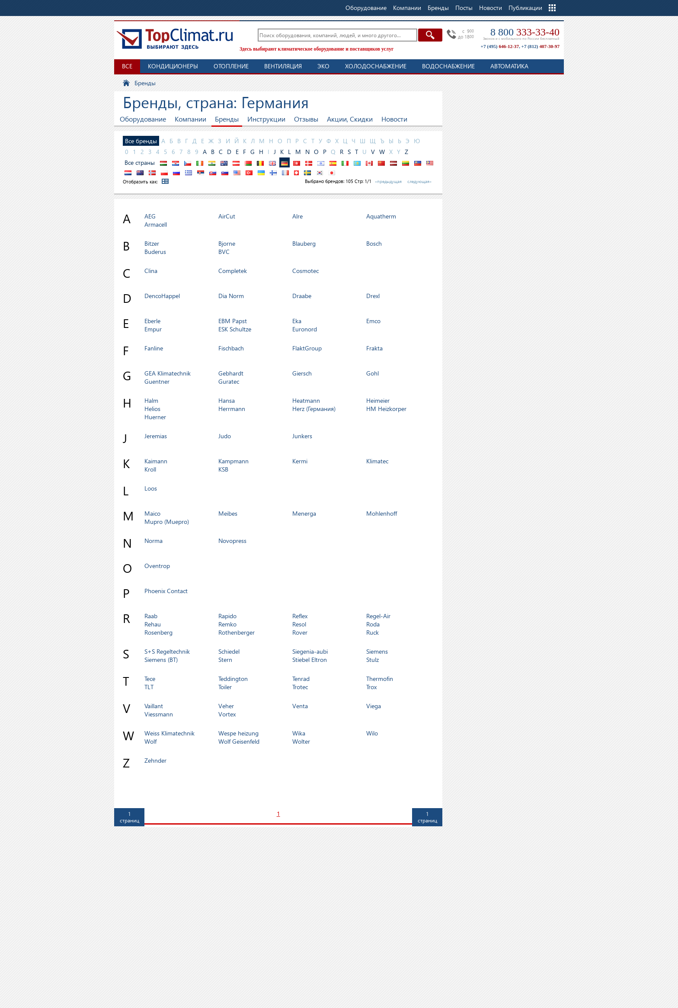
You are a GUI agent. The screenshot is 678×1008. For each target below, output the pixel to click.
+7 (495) (500, 46)
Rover (299, 632)
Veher (226, 706)
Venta (300, 706)
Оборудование (143, 118)
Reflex (299, 616)
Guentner (157, 381)
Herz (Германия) (314, 408)
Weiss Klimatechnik (169, 733)
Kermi (299, 461)
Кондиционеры (173, 66)
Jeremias (155, 436)
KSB (223, 469)
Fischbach (231, 348)
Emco (373, 321)
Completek (232, 270)
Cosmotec (305, 270)
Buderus (155, 251)
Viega (373, 706)
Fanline (153, 348)
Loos (150, 488)
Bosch (374, 243)
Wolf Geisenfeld (238, 741)
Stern (225, 659)
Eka (296, 321)
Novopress (232, 540)
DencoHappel (162, 296)
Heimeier (378, 400)
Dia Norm (231, 296)
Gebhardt (230, 373)
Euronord (304, 329)
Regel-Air (378, 616)
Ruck (372, 632)
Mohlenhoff (381, 513)
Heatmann (306, 400)
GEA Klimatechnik (167, 373)
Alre (297, 216)
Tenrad (301, 678)
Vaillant (153, 706)
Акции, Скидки (350, 118)
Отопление (231, 66)
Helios (152, 408)
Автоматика (509, 66)
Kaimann (155, 461)
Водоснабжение (448, 66)
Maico (152, 513)
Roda (373, 624)
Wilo (372, 733)
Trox (371, 687)
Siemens (377, 651)
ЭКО (323, 66)
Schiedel (229, 651)
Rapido (227, 616)
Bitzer (151, 243)
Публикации (525, 7)
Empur (153, 329)
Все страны (140, 162)
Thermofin (379, 678)
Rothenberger (236, 632)
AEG (150, 216)
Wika (298, 733)
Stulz (372, 659)
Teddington (233, 678)
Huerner (155, 417)
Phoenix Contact (166, 591)
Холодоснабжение (375, 66)
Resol (299, 624)
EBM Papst (232, 321)
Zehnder (155, 760)
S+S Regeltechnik (167, 651)
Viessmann (158, 714)
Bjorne (226, 243)
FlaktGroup (307, 348)
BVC (224, 251)
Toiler (225, 687)
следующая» (419, 181)
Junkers (302, 436)
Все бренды (141, 141)
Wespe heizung (238, 733)
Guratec (228, 381)
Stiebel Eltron (309, 659)
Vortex (227, 714)
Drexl (373, 296)
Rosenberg (158, 632)
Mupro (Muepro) (166, 521)
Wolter (301, 741)
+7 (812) (540, 46)
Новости (490, 7)
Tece (149, 678)
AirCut (226, 216)
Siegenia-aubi (310, 651)
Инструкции (266, 118)
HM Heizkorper (386, 408)
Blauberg (304, 243)
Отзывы (306, 118)
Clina (150, 270)
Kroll (150, 469)
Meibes (227, 513)
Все (127, 66)
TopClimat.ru (174, 39)
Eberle (152, 321)
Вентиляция (283, 66)
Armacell (155, 224)
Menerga (304, 513)
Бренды (227, 118)
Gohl (372, 373)
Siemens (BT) (161, 659)
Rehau (152, 624)
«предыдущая (388, 181)
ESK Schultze (234, 329)
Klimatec (377, 461)
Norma (153, 540)
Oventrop (157, 566)
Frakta (374, 348)
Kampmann (233, 461)
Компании (190, 118)
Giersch (302, 373)
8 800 (525, 32)
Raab (150, 616)
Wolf (150, 741)
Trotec (300, 687)
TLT (149, 687)
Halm (151, 400)
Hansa (226, 400)
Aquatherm (381, 216)
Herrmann (231, 408)
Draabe (301, 296)
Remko (227, 624)
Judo (224, 436)
